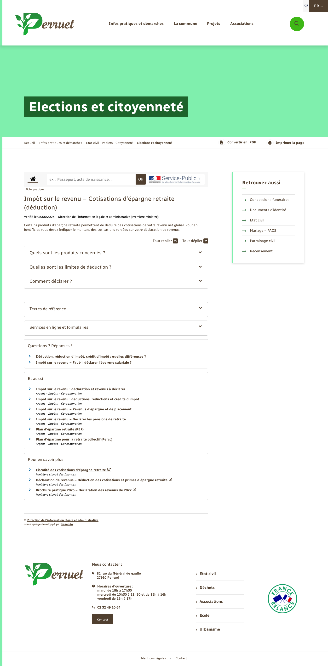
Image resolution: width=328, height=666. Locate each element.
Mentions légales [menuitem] (153, 658)
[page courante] (154, 143)
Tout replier (165, 240)
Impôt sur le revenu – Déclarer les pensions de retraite (81, 419)
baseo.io (67, 524)
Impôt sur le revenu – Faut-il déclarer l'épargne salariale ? (84, 363)
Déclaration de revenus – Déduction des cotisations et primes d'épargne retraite (104, 480)
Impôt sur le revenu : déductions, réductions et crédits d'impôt (87, 399)
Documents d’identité (264, 210)
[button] (116, 253)
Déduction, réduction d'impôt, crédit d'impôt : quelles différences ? (91, 357)
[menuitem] (136, 24)
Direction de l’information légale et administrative (62, 520)
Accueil (29, 143)
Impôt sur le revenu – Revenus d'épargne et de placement (84, 409)
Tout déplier (195, 240)
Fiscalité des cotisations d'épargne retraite (73, 470)
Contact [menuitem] (181, 658)
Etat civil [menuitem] (206, 573)
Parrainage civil (258, 241)
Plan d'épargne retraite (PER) (60, 429)
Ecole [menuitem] (202, 615)
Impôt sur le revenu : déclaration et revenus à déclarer (80, 389)
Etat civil (253, 220)
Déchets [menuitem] (205, 587)
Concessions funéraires (265, 200)
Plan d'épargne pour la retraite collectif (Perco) (74, 439)
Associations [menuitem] (209, 601)
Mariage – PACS (259, 230)
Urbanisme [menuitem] (208, 629)
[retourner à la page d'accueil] (44, 24)
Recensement (257, 251)
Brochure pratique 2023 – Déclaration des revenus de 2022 (86, 490)
